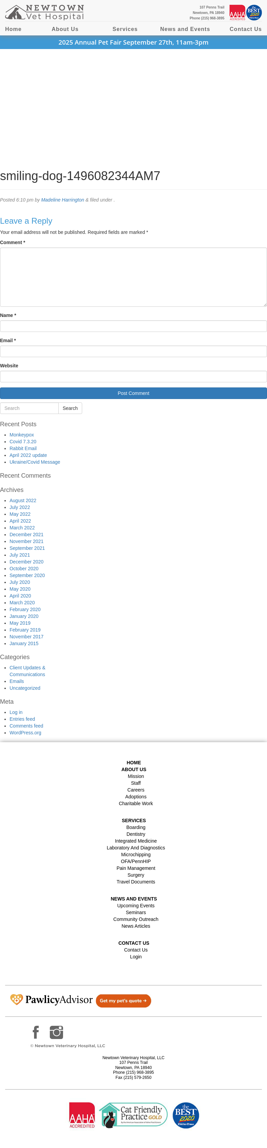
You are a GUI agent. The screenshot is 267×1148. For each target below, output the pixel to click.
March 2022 (22, 527)
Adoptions (135, 796)
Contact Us (246, 29)
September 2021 (27, 548)
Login (136, 956)
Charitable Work (136, 803)
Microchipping (135, 854)
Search (70, 408)
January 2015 (24, 643)
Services (125, 29)
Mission (136, 776)
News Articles (135, 926)
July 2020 (20, 582)
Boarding (135, 827)
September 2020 (27, 575)
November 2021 (27, 541)
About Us (64, 29)
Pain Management (136, 868)
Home (13, 29)
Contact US (133, 943)
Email (8, 340)
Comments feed (26, 726)
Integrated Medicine (136, 841)
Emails (17, 681)
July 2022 (20, 507)
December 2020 (27, 561)
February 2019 (25, 630)
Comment (12, 242)
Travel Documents (136, 881)
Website (9, 365)
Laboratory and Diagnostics (136, 847)
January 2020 (24, 616)
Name (8, 315)
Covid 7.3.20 (23, 441)
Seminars (136, 912)
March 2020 (22, 602)
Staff (136, 783)
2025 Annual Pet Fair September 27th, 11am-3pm (134, 42)
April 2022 (20, 521)
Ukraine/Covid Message (35, 462)
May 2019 (20, 623)
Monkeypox (22, 434)
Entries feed (22, 719)
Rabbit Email (23, 448)
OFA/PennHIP (136, 861)
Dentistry (136, 834)
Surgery (136, 875)
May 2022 (20, 514)
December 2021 (27, 534)
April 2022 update (28, 455)
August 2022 (23, 500)
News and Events (185, 29)
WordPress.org (25, 732)
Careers (136, 790)
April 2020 (20, 596)
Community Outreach (135, 919)
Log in (16, 712)
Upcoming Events (136, 905)
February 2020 (25, 609)
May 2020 (20, 589)
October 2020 (24, 568)
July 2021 (20, 555)
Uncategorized (25, 688)
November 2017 (27, 636)
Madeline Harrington (62, 200)
